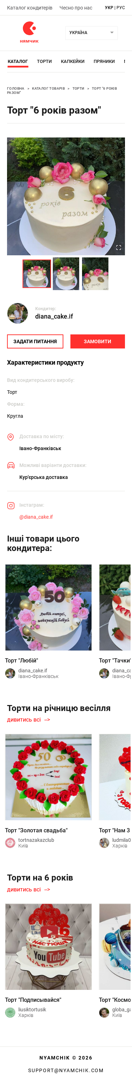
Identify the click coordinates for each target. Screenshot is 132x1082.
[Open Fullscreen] (118, 248)
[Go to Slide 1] (37, 274)
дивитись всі (24, 720)
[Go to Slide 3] (95, 273)
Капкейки (72, 61)
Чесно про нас (75, 8)
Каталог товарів (48, 88)
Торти (44, 61)
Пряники (104, 61)
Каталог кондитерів (29, 8)
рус (121, 7)
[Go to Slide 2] (66, 273)
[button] (66, 196)
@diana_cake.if (36, 517)
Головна (16, 88)
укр (109, 7)
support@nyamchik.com (66, 1070)
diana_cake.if (54, 316)
